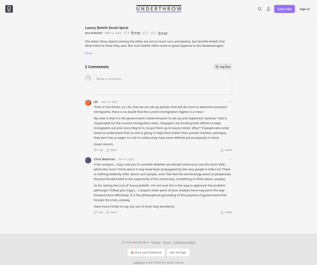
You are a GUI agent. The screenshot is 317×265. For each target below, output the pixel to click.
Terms (167, 242)
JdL (96, 102)
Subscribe (284, 9)
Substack (139, 262)
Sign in (305, 9)
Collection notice (184, 242)
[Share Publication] (268, 9)
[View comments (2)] (145, 33)
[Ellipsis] (230, 101)
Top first (222, 67)
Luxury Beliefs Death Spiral (106, 27)
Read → (90, 53)
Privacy (156, 242)
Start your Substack (145, 252)
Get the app (178, 252)
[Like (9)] (126, 33)
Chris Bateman (104, 159)
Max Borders (93, 33)
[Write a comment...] (163, 85)
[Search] (260, 9)
